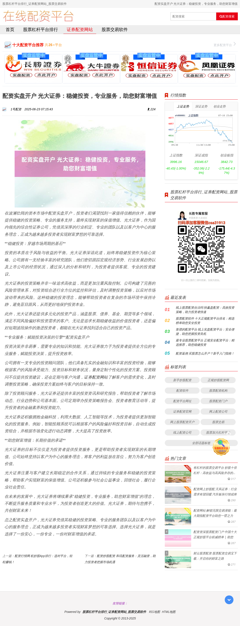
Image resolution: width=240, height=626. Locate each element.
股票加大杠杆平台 (218, 432)
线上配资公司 (182, 432)
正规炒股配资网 (218, 380)
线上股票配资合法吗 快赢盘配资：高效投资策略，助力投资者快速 (205, 309)
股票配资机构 (218, 390)
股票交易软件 (115, 29)
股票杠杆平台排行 (40, 29)
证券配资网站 (80, 29)
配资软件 (182, 390)
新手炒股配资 (182, 380)
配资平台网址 (182, 401)
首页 (10, 29)
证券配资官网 (182, 411)
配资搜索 (227, 16)
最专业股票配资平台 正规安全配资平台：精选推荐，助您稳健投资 (205, 342)
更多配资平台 (225, 44)
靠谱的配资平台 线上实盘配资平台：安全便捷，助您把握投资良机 (205, 331)
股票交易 (218, 422)
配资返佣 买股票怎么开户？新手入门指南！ (205, 353)
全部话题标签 (201, 443)
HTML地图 (168, 612)
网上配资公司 (218, 411)
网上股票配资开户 (182, 422)
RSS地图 (154, 612)
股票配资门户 (218, 401)
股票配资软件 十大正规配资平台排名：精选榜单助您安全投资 (205, 320)
